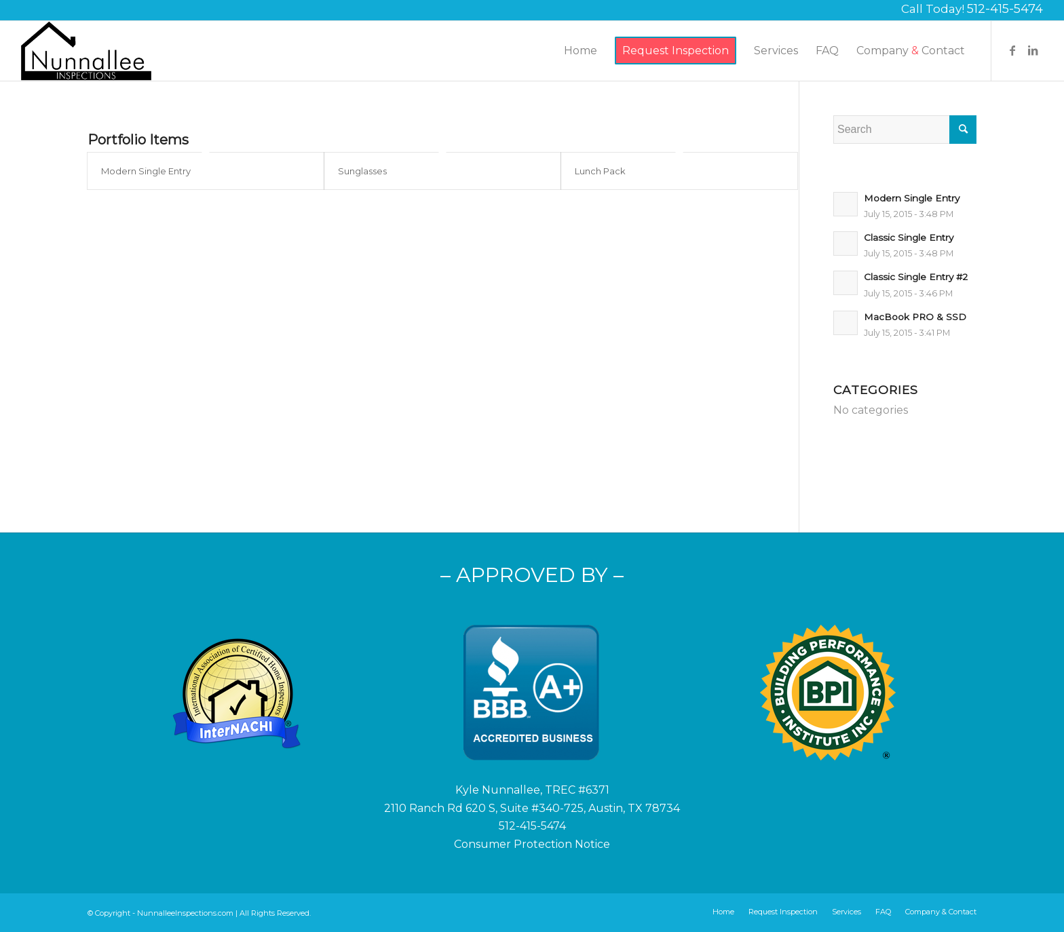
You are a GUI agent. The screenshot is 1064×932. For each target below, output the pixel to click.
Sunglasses (362, 171)
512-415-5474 (1005, 8)
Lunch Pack (600, 171)
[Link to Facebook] (1012, 50)
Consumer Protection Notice (532, 844)
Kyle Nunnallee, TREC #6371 (532, 789)
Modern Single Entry (146, 171)
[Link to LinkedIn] (1033, 50)
